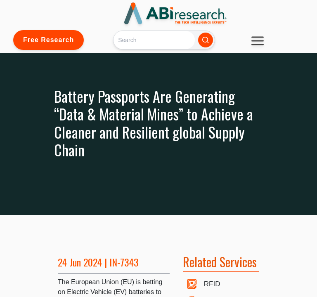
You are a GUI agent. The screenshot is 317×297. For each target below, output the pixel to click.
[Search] (154, 40)
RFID (212, 284)
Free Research (48, 39)
